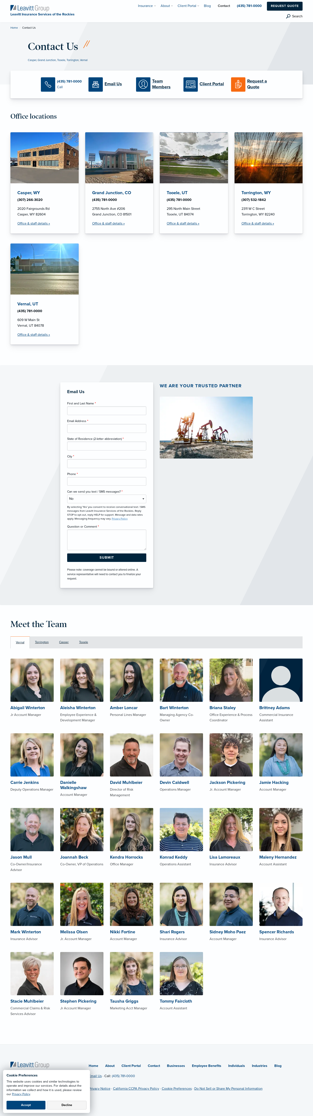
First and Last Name (81, 403)
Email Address (77, 421)
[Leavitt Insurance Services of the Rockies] (29, 8)
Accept (26, 1105)
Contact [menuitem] (224, 6)
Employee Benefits (206, 1066)
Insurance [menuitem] (145, 6)
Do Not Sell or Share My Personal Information (228, 1088)
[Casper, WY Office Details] (44, 182)
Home (14, 28)
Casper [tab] (64, 642)
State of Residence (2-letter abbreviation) (95, 439)
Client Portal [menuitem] (187, 6)
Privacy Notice (99, 1088)
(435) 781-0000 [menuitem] (249, 6)
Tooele (61, 60)
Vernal (84, 60)
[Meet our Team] (156, 84)
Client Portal (131, 1066)
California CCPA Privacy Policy (136, 1088)
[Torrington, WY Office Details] (269, 182)
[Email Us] (109, 84)
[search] (294, 16)
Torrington (73, 60)
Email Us (95, 1076)
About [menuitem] (165, 6)
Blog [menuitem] (207, 6)
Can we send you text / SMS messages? (95, 491)
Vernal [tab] (20, 642)
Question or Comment (83, 526)
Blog (277, 1066)
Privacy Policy (21, 1094)
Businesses (176, 1066)
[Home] (29, 1065)
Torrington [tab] (42, 642)
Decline (67, 1105)
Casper (32, 60)
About (110, 1066)
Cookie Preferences (177, 1088)
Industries (259, 1066)
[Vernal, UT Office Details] (44, 294)
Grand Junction (47, 60)
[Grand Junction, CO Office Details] (119, 182)
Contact (154, 1066)
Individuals (236, 1066)
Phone (72, 474)
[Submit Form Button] (106, 557)
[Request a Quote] (251, 84)
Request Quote (285, 6)
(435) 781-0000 (123, 1076)
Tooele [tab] (83, 642)
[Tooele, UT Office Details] (194, 182)
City (70, 456)
